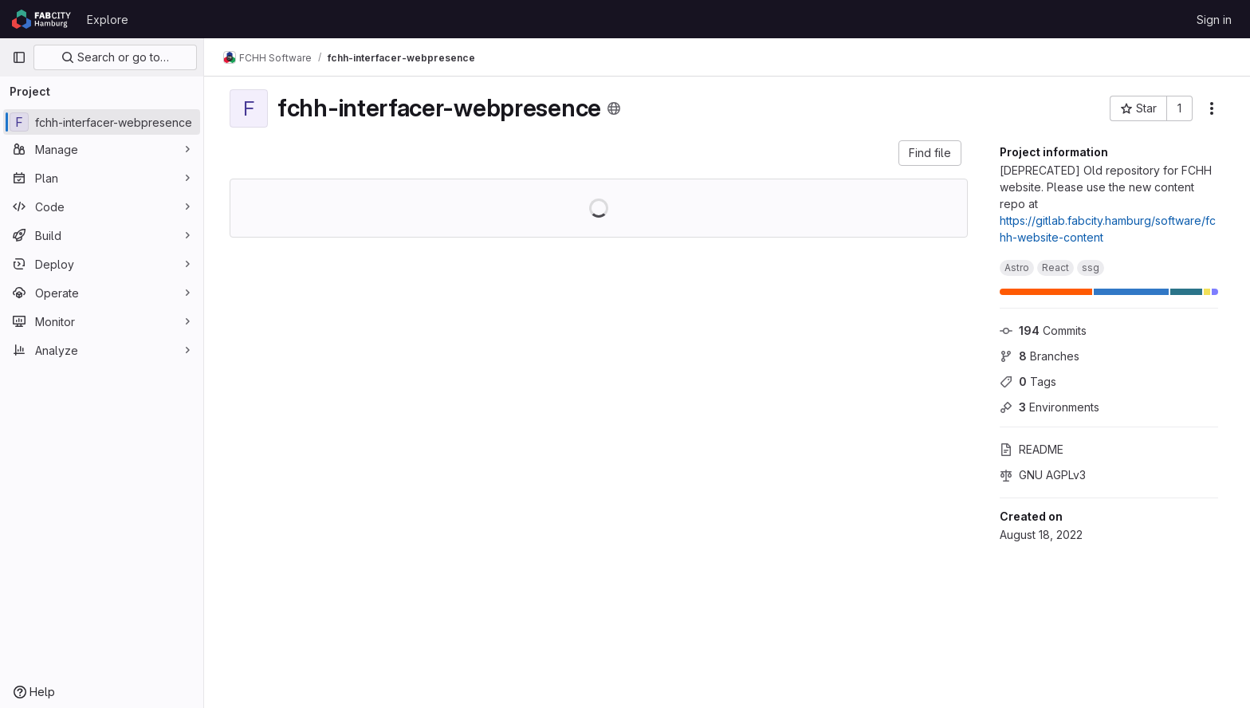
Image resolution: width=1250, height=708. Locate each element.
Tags (1028, 381)
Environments (1049, 407)
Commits (1043, 330)
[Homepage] (41, 19)
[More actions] (1211, 108)
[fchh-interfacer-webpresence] (101, 122)
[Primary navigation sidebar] (19, 57)
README (1031, 449)
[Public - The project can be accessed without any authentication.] (613, 108)
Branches (1039, 356)
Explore (107, 19)
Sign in (1214, 19)
